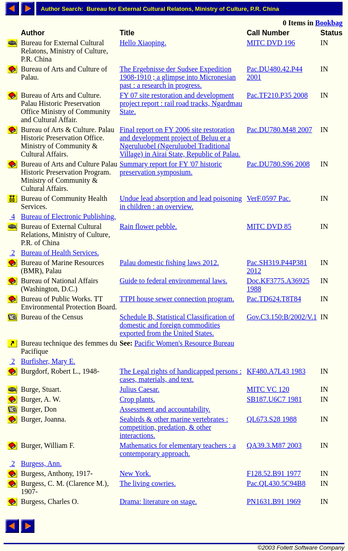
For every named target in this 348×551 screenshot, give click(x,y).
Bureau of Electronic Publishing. (68, 216)
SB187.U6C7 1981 (274, 399)
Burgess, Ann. (41, 463)
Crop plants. (137, 399)
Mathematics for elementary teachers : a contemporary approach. (178, 449)
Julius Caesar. (140, 389)
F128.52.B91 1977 (273, 473)
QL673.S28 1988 (271, 419)
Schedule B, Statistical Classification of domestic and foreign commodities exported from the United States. (177, 325)
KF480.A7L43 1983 (275, 371)
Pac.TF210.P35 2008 (277, 95)
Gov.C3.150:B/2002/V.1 (281, 317)
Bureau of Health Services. (60, 252)
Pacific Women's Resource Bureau (184, 343)
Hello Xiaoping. (143, 43)
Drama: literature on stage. (158, 501)
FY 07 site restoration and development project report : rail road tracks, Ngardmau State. (181, 103)
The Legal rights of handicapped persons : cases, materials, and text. (181, 375)
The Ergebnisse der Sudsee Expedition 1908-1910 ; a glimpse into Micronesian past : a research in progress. (178, 77)
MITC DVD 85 (268, 226)
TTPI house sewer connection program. (177, 299)
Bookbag (329, 23)
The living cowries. (148, 483)
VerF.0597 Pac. (268, 198)
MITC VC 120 (267, 389)
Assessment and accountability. (165, 409)
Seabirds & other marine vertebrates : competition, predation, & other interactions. (174, 427)
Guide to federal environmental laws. (173, 281)
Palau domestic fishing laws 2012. (169, 262)
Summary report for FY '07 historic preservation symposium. (171, 168)
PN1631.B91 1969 (273, 501)
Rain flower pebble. (148, 226)
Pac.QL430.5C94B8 (275, 483)
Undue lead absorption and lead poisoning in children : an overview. (181, 202)
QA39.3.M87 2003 (273, 445)
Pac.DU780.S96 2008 (277, 164)
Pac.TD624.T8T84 (273, 299)
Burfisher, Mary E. (48, 361)
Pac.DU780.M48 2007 (279, 129)
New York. (135, 473)
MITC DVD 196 (270, 43)
